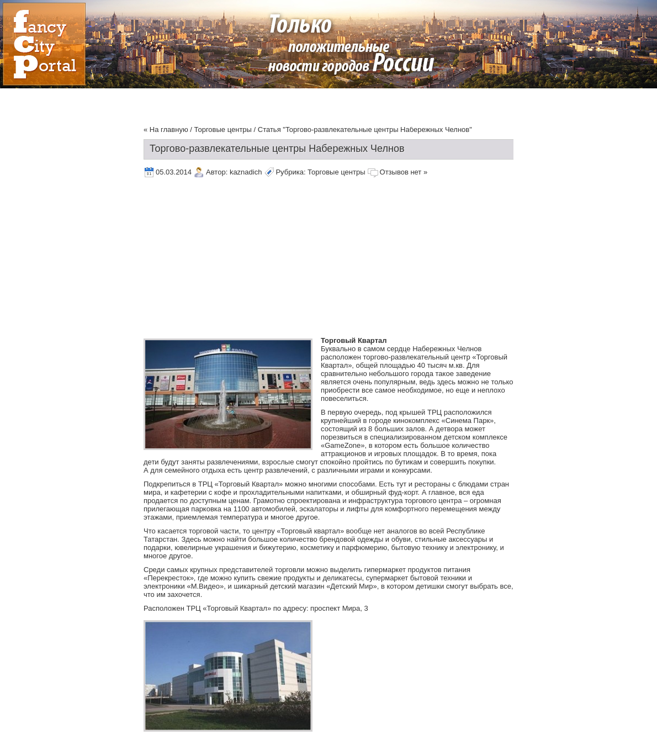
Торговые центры (223, 129)
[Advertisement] (291, 259)
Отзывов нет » (404, 172)
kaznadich (246, 172)
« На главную (166, 129)
